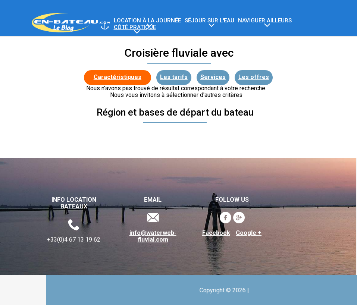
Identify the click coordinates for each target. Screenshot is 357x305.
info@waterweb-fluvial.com (150, 236)
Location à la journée (147, 20)
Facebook (214, 233)
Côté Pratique (135, 27)
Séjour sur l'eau (209, 20)
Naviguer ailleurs (265, 20)
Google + (246, 233)
